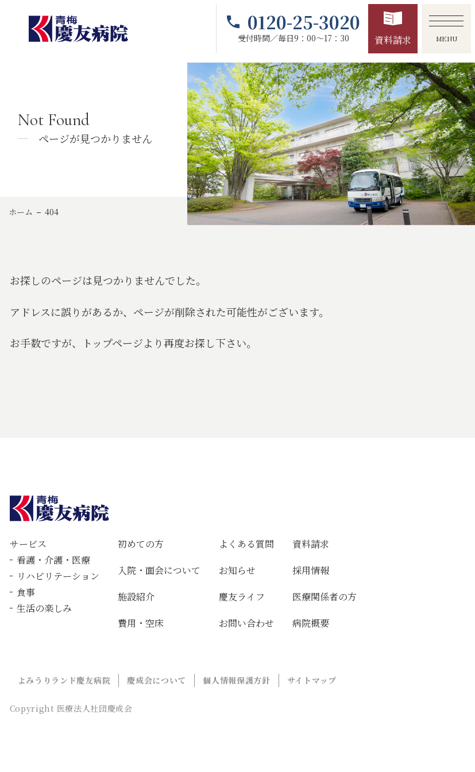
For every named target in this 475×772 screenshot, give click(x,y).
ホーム (21, 212)
